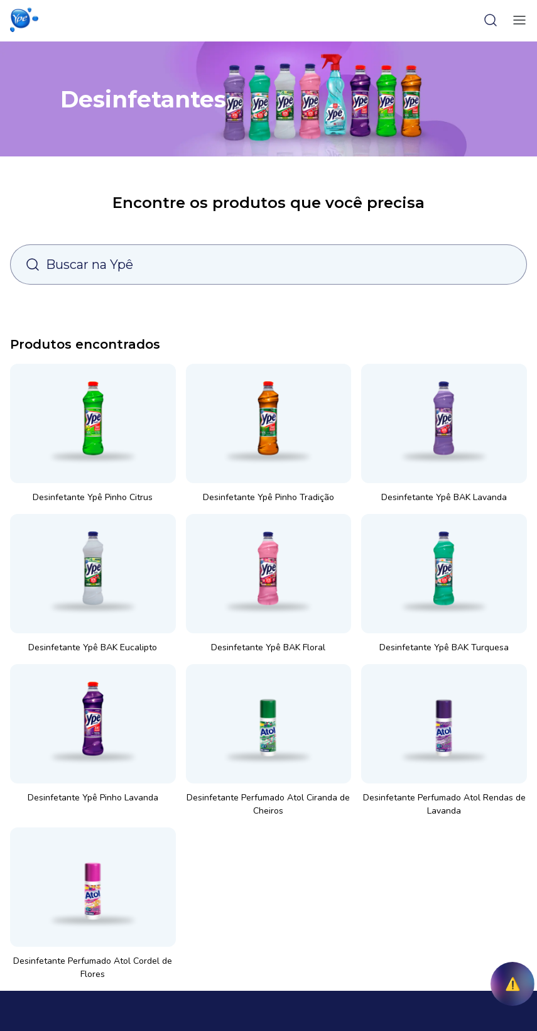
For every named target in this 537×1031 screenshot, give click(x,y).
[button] (24, 20)
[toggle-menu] (517, 20)
